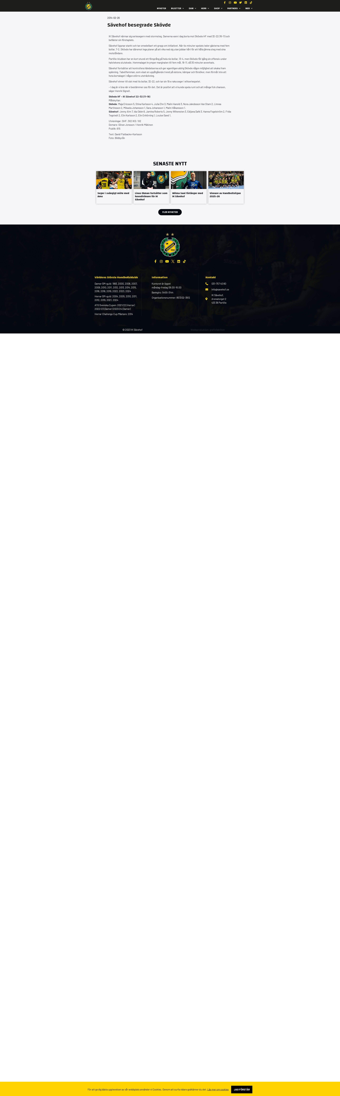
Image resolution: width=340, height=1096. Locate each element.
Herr (205, 8)
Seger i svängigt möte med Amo (113, 195)
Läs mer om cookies (218, 1089)
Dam (192, 8)
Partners (233, 8)
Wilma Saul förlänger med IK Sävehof (187, 195)
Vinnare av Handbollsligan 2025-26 (225, 195)
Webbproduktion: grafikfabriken (208, 329)
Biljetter (177, 8)
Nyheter (161, 8)
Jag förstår (242, 1089)
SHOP (218, 8)
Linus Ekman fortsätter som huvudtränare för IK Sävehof (151, 196)
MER (248, 8)
